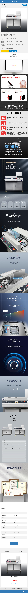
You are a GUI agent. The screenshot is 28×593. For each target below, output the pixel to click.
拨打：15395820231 (7, 48)
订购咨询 (5, 51)
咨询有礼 (25, 4)
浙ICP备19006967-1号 (18, 588)
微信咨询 (13, 51)
